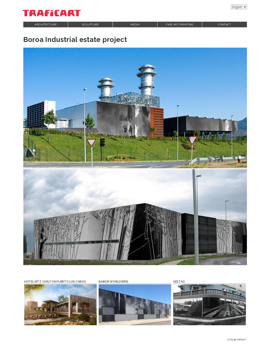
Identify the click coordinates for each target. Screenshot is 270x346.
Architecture (45, 24)
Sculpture (90, 24)
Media (135, 24)
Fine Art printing (179, 24)
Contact (224, 24)
